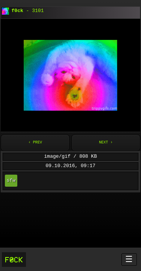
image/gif (57, 156)
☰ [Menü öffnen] (129, 259)
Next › (105, 142)
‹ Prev (35, 142)
